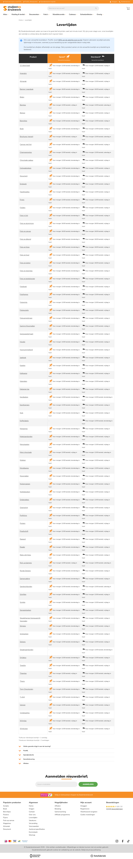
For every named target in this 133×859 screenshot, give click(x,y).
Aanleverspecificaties (37, 829)
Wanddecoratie (59, 14)
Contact (32, 812)
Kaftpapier (23, 373)
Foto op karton (25, 263)
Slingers (23, 626)
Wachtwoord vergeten (88, 812)
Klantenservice (124, 2)
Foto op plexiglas (26, 271)
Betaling (58, 809)
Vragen (31, 809)
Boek (22, 129)
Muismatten (24, 476)
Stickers (23, 642)
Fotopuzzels (24, 310)
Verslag (22, 705)
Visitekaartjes (25, 713)
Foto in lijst (24, 215)
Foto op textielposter (27, 279)
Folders (22, 207)
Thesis (22, 681)
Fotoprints (23, 302)
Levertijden (33, 817)
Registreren (84, 809)
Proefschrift (24, 531)
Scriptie (22, 602)
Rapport (23, 539)
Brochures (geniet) (26, 136)
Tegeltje (23, 665)
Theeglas (23, 673)
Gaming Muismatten (27, 326)
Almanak (23, 81)
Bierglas (23, 105)
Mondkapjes (24, 468)
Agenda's (23, 73)
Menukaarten (24, 444)
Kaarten (22, 365)
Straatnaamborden (26, 650)
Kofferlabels (24, 421)
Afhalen (58, 806)
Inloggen (83, 806)
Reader (22, 547)
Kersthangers (24, 405)
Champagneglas (26, 152)
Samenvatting (25, 579)
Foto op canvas (25, 231)
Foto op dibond (25, 239)
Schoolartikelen (87, 14)
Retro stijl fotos (25, 555)
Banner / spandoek (26, 89)
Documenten (34, 14)
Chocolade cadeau (26, 160)
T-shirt (22, 697)
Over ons (32, 815)
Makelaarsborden (26, 436)
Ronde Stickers (25, 571)
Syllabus (23, 657)
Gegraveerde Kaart (26, 334)
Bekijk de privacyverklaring (91, 850)
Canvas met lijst (25, 144)
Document (23, 176)
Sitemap (32, 835)
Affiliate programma (62, 815)
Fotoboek (23, 286)
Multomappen (25, 484)
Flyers (22, 200)
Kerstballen (24, 397)
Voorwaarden (34, 826)
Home (21, 20)
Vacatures (32, 820)
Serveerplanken (25, 610)
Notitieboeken (25, 492)
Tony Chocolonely (26, 689)
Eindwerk (23, 184)
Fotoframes (24, 294)
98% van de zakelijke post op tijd (70, 40)
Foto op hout (24, 255)
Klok (21, 413)
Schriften (23, 594)
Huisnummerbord (26, 350)
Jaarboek (23, 357)
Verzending (33, 823)
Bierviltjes (23, 121)
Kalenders (23, 381)
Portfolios (23, 515)
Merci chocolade (26, 452)
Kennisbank (33, 832)
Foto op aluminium (27, 223)
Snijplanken (24, 634)
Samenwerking (60, 812)
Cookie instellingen (87, 815)
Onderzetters (24, 500)
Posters (22, 523)
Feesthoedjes (25, 192)
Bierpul (22, 113)
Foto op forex (25, 247)
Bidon (22, 97)
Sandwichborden (26, 586)
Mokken (23, 460)
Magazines (24, 429)
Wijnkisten (24, 729)
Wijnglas (23, 721)
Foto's (46, 14)
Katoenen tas (24, 389)
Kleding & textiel (19, 14)
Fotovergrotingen (26, 318)
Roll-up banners (26, 563)
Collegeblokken (25, 168)
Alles (6, 14)
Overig (100, 14)
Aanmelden (88, 784)
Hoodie (22, 342)
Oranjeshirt (24, 507)
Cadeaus (73, 14)
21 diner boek (25, 65)
